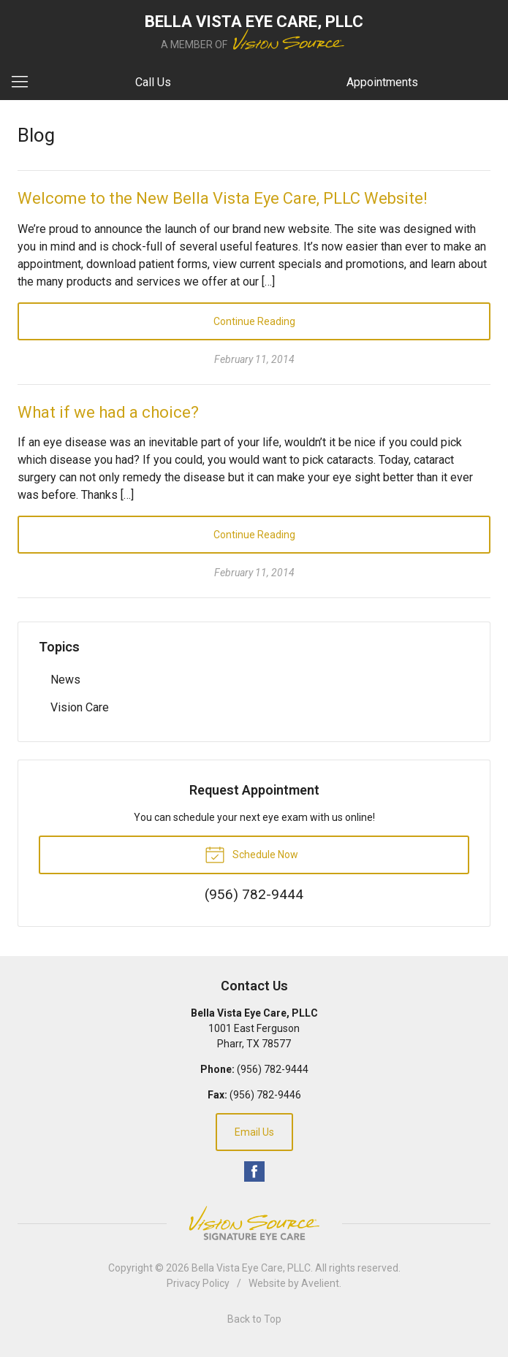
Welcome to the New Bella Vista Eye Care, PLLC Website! (223, 198)
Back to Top (254, 1319)
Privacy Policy (198, 1283)
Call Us (153, 82)
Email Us (254, 1132)
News (65, 680)
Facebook (254, 1171)
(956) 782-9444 (272, 1069)
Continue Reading (254, 321)
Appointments (382, 82)
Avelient (320, 1283)
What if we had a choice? (108, 412)
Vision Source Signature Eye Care (254, 1223)
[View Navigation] (25, 82)
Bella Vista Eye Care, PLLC (251, 1268)
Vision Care (79, 707)
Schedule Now (251, 854)
